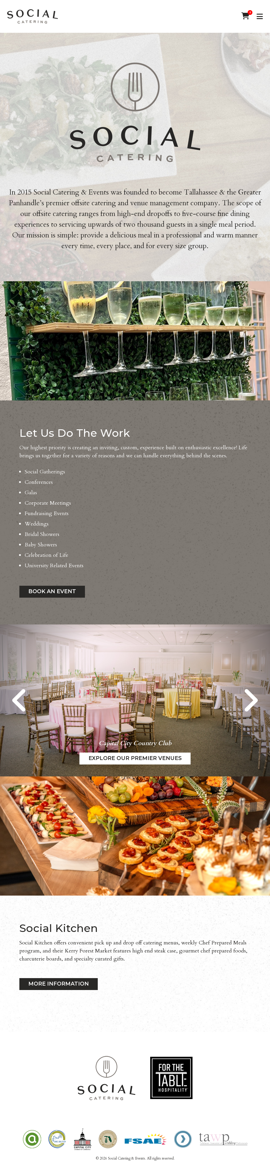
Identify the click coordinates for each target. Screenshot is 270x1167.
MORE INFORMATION (58, 983)
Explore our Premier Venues (135, 758)
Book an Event (52, 591)
